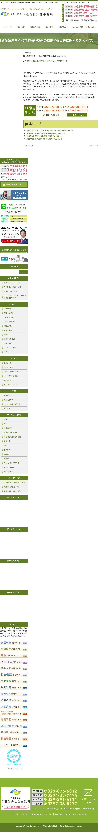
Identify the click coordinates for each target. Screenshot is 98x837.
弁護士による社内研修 (12, 487)
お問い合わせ (8, 343)
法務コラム (7, 363)
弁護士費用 (48, 27)
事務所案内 (63, 27)
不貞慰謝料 (8, 428)
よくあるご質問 (77, 27)
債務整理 (7, 459)
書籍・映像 (7, 380)
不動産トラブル (9, 472)
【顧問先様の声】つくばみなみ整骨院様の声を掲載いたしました (49, 131)
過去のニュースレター (11, 385)
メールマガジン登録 (11, 376)
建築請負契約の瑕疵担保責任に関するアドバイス (46, 61)
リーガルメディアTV (11, 372)
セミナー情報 (8, 367)
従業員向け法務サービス (12, 491)
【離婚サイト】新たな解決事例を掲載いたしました (44, 136)
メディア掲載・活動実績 (12, 404)
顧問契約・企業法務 (11, 432)
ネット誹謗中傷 (9, 467)
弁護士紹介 (20, 27)
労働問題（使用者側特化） (13, 437)
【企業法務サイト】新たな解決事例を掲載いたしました (46, 133)
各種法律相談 (35, 27)
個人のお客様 (10, 317)
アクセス (7, 335)
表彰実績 (7, 409)
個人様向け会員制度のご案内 (14, 482)
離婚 (5, 424)
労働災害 (7, 441)
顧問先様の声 (8, 400)
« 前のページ (28, 145)
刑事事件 (7, 450)
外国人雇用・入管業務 (11, 463)
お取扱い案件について (12, 283)
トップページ (14, 814)
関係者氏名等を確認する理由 (14, 291)
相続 (5, 445)
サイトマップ (8, 352)
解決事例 (7, 395)
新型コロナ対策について (12, 287)
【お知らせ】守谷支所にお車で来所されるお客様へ (15, 297)
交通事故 (7, 419)
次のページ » (93, 145)
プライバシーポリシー (11, 348)
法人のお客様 (10, 322)
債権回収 (7, 454)
